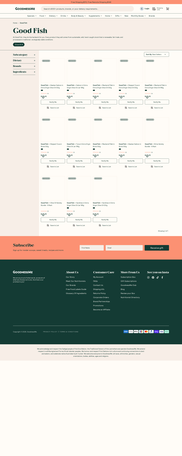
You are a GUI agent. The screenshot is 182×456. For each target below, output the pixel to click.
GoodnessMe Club (128, 380)
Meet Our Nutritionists (76, 376)
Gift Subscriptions (128, 376)
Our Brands (71, 380)
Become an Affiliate (101, 405)
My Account (98, 372)
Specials (32, 16)
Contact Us (98, 380)
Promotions (98, 401)
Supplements (95, 16)
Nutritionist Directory (130, 393)
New (126, 16)
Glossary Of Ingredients (76, 389)
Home (108, 16)
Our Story (70, 372)
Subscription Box (128, 372)
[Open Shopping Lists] (154, 8)
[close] (22, 44)
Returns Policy (99, 389)
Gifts (118, 16)
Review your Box (128, 389)
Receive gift (156, 343)
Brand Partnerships (101, 397)
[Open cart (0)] (167, 8)
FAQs (95, 376)
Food (43, 16)
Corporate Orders (101, 393)
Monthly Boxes (138, 16)
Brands (152, 16)
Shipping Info (98, 384)
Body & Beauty (78, 16)
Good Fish (23, 23)
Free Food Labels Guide (76, 384)
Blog (123, 384)
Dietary (53, 16)
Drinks (64, 16)
